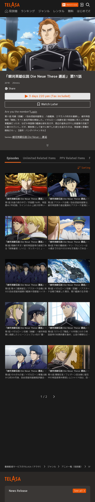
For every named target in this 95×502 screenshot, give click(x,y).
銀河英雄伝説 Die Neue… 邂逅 (29, 137)
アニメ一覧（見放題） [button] (72, 466)
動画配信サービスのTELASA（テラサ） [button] (23, 466)
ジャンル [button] (52, 466)
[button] (70, 5)
